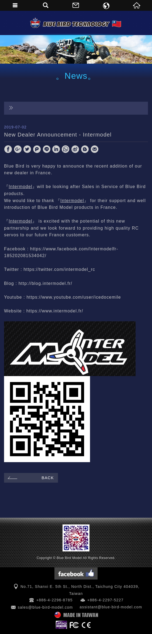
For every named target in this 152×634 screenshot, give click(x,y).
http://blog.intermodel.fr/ (45, 283)
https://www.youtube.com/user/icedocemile (73, 297)
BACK (30, 477)
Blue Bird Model (76, 23)
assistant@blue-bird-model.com (111, 607)
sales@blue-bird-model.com (45, 607)
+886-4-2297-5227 (105, 600)
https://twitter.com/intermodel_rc (59, 269)
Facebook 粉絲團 (76, 573)
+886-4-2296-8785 (54, 600)
